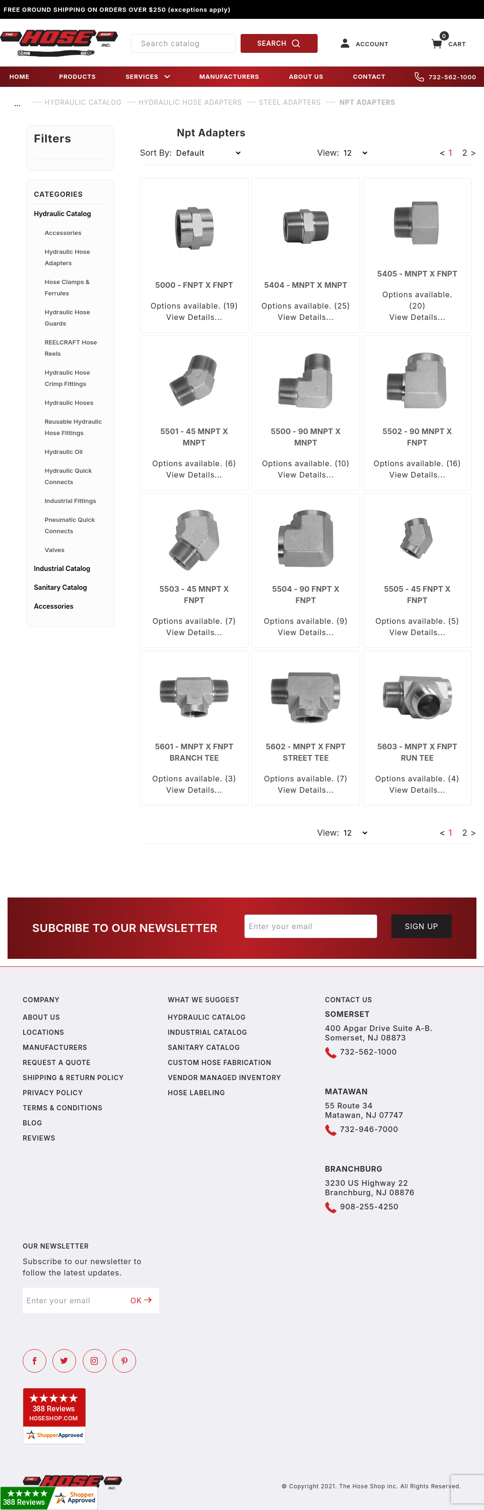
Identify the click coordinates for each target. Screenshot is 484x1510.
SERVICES (149, 76)
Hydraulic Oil (64, 451)
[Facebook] (34, 1361)
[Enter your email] (310, 926)
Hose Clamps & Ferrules (67, 287)
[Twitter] (64, 1361)
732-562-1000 (445, 77)
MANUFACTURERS (229, 76)
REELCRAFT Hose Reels (71, 347)
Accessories (63, 232)
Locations (43, 1032)
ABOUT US (306, 76)
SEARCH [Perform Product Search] (279, 43)
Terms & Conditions (63, 1108)
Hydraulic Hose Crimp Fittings (67, 378)
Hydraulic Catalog (62, 214)
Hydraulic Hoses (69, 402)
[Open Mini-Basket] (449, 44)
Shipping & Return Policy (73, 1078)
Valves (55, 550)
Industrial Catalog (62, 568)
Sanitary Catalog (60, 587)
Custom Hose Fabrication (219, 1062)
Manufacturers (55, 1047)
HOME (19, 76)
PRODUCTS (77, 76)
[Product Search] (183, 43)
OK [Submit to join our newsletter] (141, 1300)
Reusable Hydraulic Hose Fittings (73, 427)
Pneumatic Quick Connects (70, 525)
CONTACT (369, 76)
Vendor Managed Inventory (224, 1078)
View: (328, 153)
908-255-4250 (369, 1206)
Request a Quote (57, 1062)
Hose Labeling (196, 1093)
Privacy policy (53, 1093)
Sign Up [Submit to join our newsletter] (422, 926)
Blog (32, 1123)
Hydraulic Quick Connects (68, 476)
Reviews (39, 1138)
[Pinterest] (124, 1361)
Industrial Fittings (70, 500)
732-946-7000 (369, 1129)
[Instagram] (94, 1361)
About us (41, 1017)
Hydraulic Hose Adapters (67, 257)
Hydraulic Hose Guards (67, 317)
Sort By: (156, 153)
